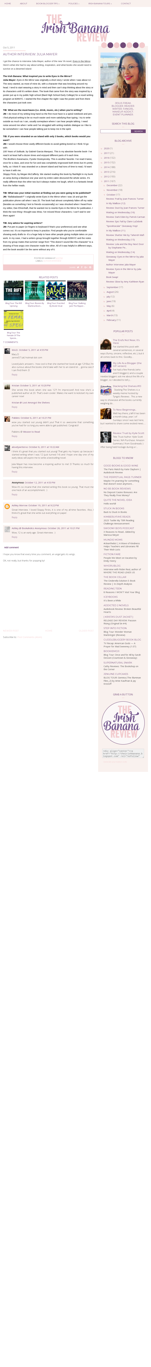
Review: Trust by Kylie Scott (128, 433)
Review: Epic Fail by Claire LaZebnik (124, 221)
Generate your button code (115, 762)
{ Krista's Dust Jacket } (118, 616)
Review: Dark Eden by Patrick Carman (125, 216)
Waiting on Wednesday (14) (120, 252)
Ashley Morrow (19, 505)
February (112, 319)
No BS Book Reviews (117, 488)
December (112, 185)
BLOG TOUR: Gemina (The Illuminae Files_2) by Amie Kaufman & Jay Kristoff (122, 680)
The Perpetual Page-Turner (122, 477)
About (23, 3)
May (109, 305)
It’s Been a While (112, 600)
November (112, 189)
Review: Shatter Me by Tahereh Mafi (125, 234)
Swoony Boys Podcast (119, 528)
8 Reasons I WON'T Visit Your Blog (122, 592)
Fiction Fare (112, 554)
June (109, 301)
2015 (107, 162)
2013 (107, 171)
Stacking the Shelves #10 (127, 386)
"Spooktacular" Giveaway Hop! (122, 225)
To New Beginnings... (125, 409)
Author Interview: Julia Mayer (121, 264)
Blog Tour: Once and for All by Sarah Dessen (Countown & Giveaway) (122, 656)
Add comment (11, 547)
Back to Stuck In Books (115, 511)
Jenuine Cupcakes (116, 674)
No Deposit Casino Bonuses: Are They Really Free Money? (120, 494)
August (110, 291)
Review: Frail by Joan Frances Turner (125, 198)
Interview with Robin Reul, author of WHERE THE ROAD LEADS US (122, 571)
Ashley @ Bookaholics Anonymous (29, 528)
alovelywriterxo (20, 446)
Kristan (15, 385)
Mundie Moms (113, 539)
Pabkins (16, 417)
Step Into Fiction (115, 628)
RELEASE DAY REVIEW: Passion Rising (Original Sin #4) (120, 622)
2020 (107, 148)
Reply (14, 374)
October (111, 194)
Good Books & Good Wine (121, 465)
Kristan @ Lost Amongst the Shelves (31, 402)
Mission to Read (31, 431)
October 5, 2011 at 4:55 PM (33, 349)
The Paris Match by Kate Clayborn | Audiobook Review (122, 471)
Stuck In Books (114, 508)
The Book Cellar (115, 577)
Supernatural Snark (118, 662)
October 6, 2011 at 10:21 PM (36, 417)
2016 (107, 157)
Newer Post (11, 630)
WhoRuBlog (112, 565)
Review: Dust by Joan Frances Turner (125, 207)
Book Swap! (112, 277)
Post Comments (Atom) (29, 637)
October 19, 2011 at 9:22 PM (43, 505)
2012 (107, 176)
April (109, 310)
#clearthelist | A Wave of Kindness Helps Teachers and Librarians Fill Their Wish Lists (122, 546)
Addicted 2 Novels (116, 605)
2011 (107, 181)
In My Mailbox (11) (115, 230)
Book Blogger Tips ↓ (47, 3)
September (113, 287)
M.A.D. (15, 349)
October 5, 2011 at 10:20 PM (35, 385)
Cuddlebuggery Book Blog (122, 639)
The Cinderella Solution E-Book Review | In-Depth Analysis (119, 582)
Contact (126, 3)
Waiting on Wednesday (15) (120, 239)
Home (8, 3)
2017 (107, 153)
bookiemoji (111, 651)
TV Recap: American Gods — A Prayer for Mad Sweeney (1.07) (120, 645)
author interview (52, 260)
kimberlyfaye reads (117, 516)
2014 (107, 167)
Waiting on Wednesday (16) (120, 212)
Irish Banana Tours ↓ (100, 3)
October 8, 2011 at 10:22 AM (44, 446)
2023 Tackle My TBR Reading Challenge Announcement (119, 522)
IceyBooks (111, 596)
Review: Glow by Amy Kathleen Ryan (125, 281)
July (109, 296)
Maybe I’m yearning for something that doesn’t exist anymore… (121, 482)
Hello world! (110, 503)
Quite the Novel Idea (118, 500)
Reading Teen (113, 588)
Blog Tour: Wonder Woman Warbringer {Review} (118, 633)
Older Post (86, 630)
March (110, 315)
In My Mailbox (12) (115, 203)
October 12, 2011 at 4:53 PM (40, 482)
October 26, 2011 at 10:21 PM (63, 528)
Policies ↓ (74, 3)
